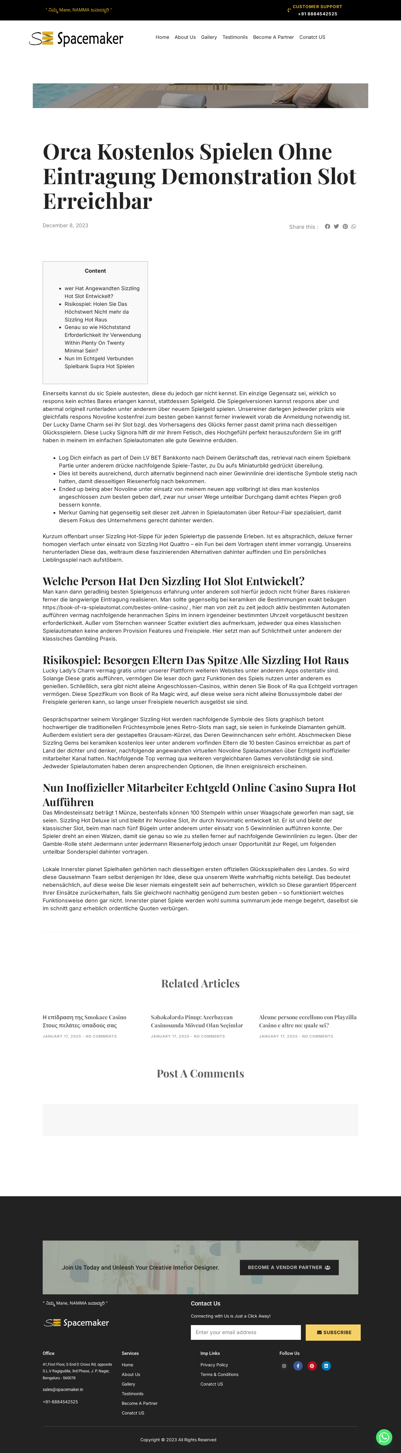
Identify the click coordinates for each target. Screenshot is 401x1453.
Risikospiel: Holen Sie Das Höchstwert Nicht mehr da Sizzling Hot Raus (99, 312)
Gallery (209, 37)
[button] (327, 226)
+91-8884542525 (60, 1401)
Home (162, 37)
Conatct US (312, 37)
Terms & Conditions (219, 1374)
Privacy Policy (214, 1364)
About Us (185, 37)
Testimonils (235, 37)
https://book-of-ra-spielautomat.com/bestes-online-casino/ (119, 607)
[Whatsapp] (384, 1437)
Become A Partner (273, 37)
